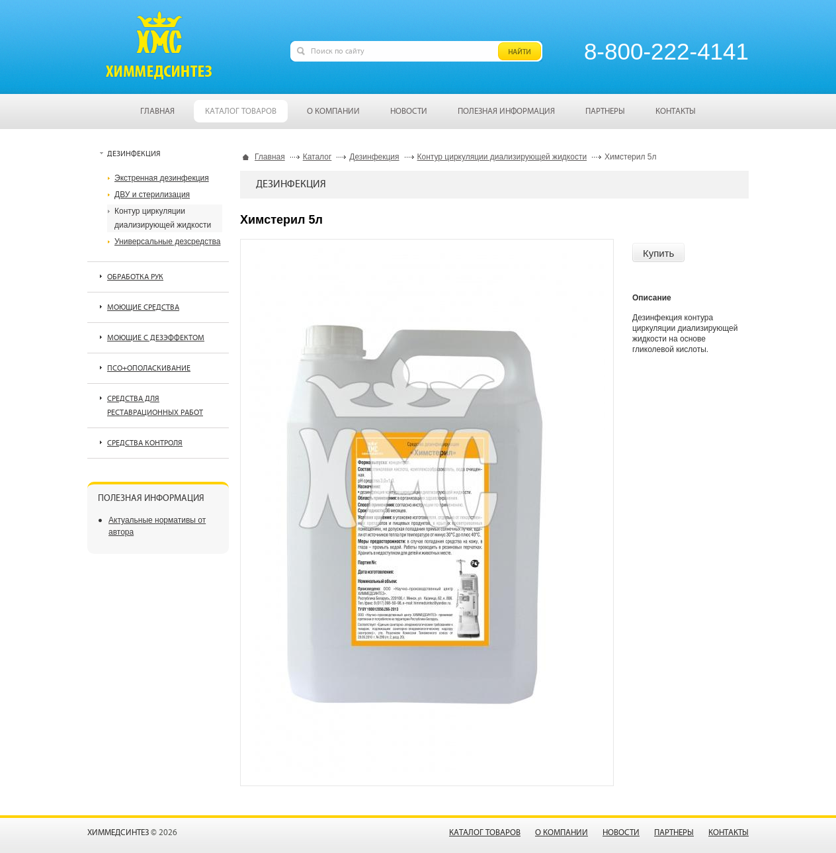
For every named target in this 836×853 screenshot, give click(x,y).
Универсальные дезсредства (167, 241)
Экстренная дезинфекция (161, 178)
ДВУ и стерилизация (152, 194)
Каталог (317, 156)
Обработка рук (135, 277)
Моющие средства (143, 307)
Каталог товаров (485, 833)
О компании (561, 833)
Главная (270, 156)
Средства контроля (145, 443)
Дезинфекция (374, 156)
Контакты (728, 833)
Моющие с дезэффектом (155, 338)
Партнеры (674, 833)
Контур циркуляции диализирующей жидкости (502, 156)
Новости (621, 833)
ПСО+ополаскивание (148, 368)
